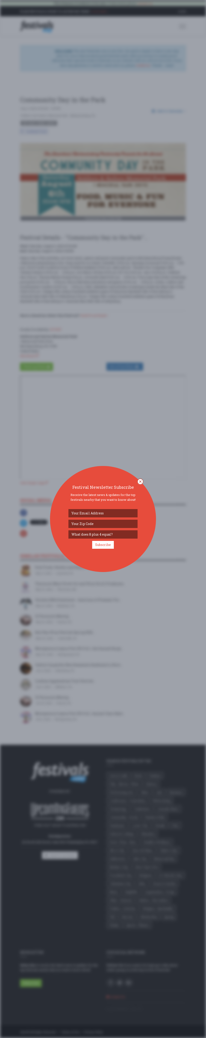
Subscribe (103, 545)
